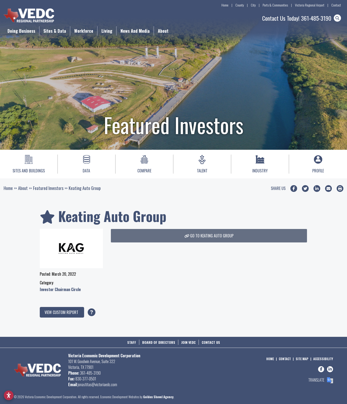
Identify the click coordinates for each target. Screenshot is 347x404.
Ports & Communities (275, 4)
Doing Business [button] (21, 31)
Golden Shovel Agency (158, 396)
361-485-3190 (316, 18)
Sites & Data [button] (54, 31)
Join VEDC (188, 342)
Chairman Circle (68, 289)
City (253, 4)
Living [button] (106, 31)
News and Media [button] (135, 31)
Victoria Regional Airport (309, 4)
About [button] (163, 31)
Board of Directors (158, 342)
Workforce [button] (83, 31)
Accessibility (323, 358)
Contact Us (211, 342)
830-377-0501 (85, 379)
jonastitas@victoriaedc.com (97, 384)
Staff (131, 342)
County (239, 4)
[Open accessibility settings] (8, 395)
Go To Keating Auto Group (209, 236)
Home (224, 4)
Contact (336, 4)
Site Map (302, 358)
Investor (47, 289)
